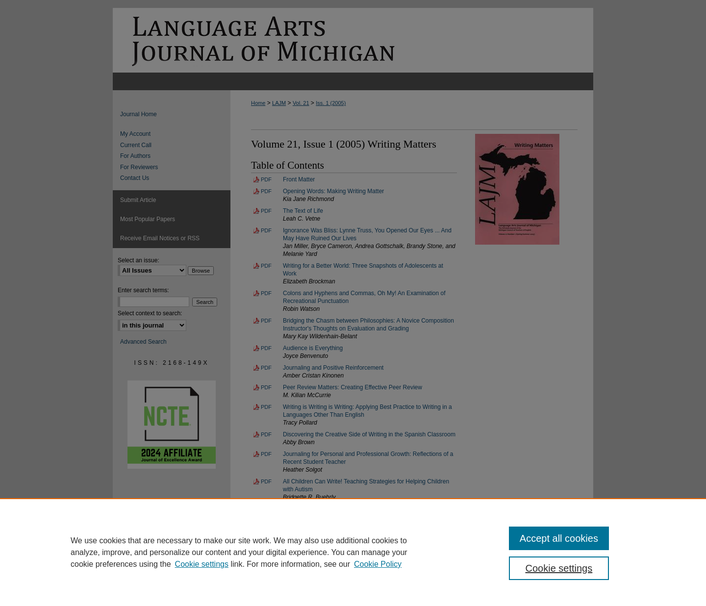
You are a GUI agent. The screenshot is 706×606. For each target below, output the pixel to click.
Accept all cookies (559, 538)
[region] (353, 552)
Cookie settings (201, 564)
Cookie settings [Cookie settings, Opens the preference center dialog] (559, 568)
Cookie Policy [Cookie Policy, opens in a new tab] (378, 564)
